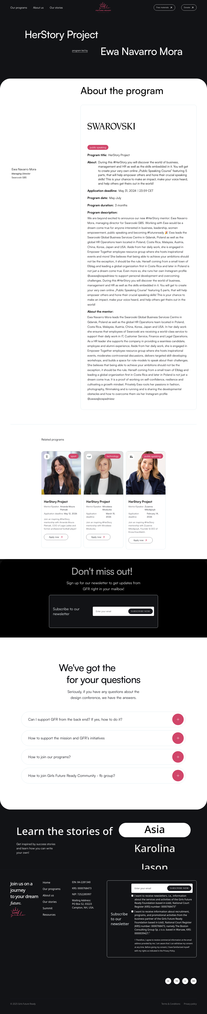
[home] (103, 7)
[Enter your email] (123, 611)
